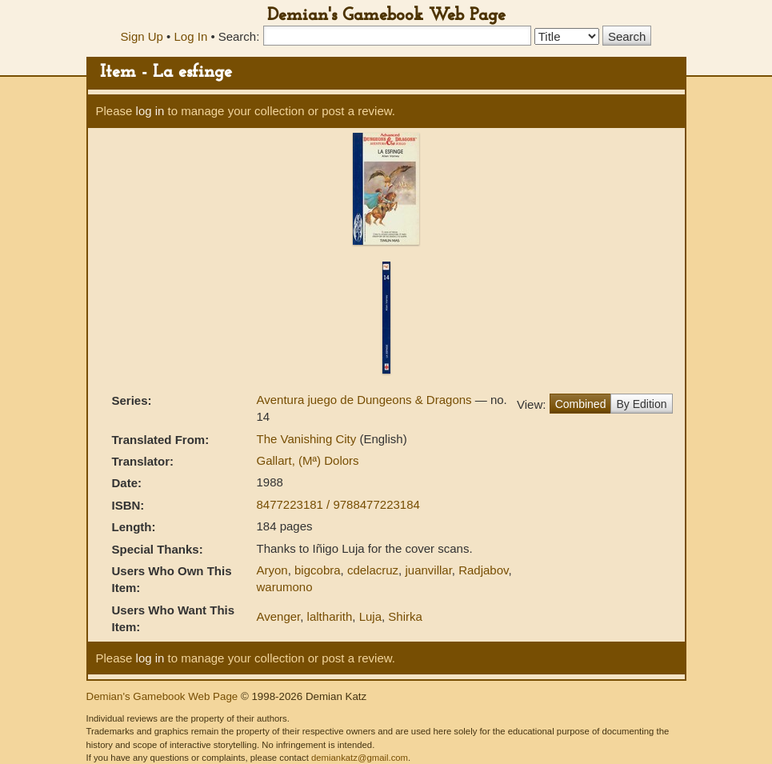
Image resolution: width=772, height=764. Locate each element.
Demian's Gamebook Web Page (386, 15)
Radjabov (483, 570)
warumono (284, 587)
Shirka (405, 616)
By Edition (641, 404)
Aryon (271, 570)
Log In (191, 36)
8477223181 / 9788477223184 (337, 504)
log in (150, 111)
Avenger (278, 616)
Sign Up (142, 36)
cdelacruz (372, 570)
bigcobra (317, 570)
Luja (370, 616)
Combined (580, 404)
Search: (239, 36)
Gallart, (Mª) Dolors (307, 460)
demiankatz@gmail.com (359, 757)
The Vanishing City (307, 439)
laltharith (330, 616)
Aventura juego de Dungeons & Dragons (365, 399)
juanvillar (428, 570)
